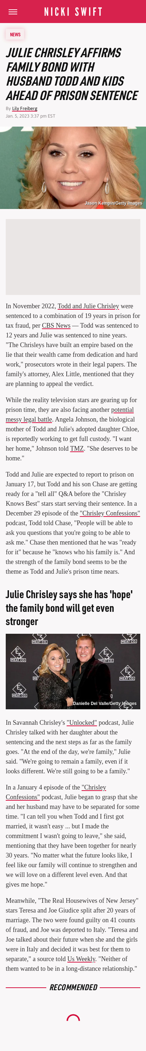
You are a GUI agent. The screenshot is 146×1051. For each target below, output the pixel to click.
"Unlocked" (82, 722)
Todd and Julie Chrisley (88, 306)
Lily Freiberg (24, 108)
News (15, 34)
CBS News (56, 325)
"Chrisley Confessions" (110, 513)
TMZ (77, 448)
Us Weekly (81, 959)
